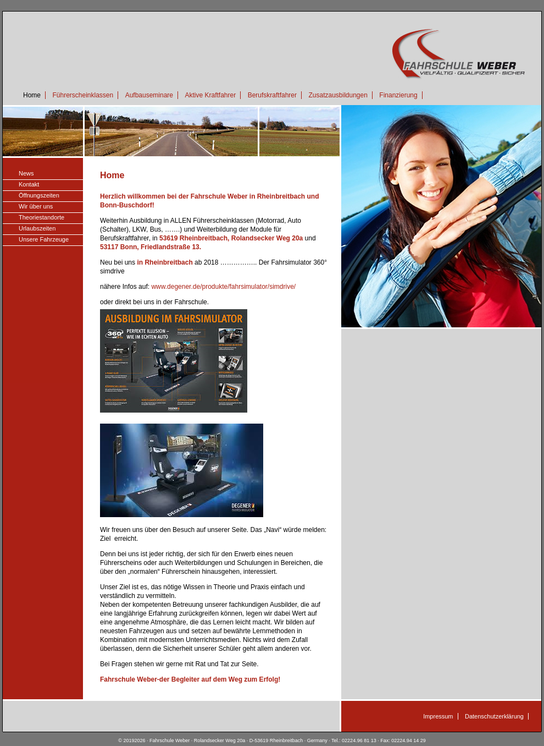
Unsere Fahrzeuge (44, 239)
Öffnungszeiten (39, 195)
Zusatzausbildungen (337, 95)
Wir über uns (36, 206)
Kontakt (29, 184)
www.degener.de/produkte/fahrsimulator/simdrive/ (223, 286)
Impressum (438, 716)
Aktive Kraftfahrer (210, 95)
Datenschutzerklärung (494, 716)
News (26, 173)
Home (32, 95)
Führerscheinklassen (82, 95)
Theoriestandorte (41, 217)
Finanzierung (398, 95)
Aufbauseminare (149, 95)
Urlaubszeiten (37, 228)
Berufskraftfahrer (272, 95)
